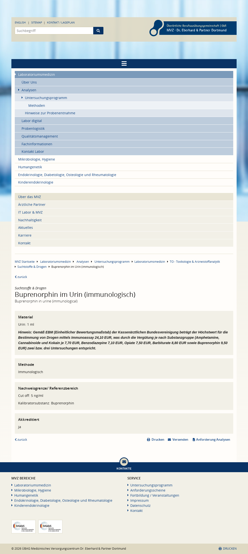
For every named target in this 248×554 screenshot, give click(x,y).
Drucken (158, 440)
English (20, 22)
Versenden (180, 440)
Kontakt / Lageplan (61, 22)
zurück (21, 277)
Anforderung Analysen (213, 440)
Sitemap (36, 22)
